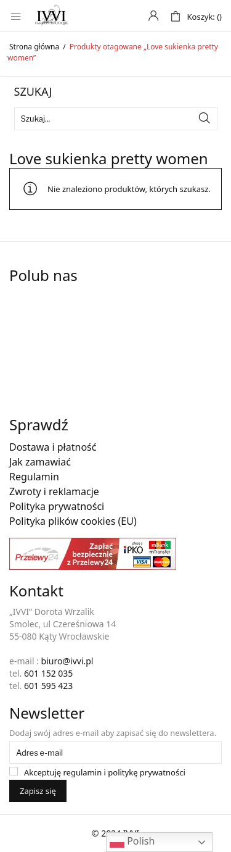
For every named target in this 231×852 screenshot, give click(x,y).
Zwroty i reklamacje (54, 491)
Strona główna (34, 46)
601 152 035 (48, 673)
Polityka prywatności (56, 506)
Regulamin (34, 476)
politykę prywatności (146, 772)
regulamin (82, 772)
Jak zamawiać (40, 462)
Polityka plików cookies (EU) (73, 521)
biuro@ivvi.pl (67, 661)
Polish (132, 842)
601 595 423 (48, 685)
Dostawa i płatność (52, 447)
